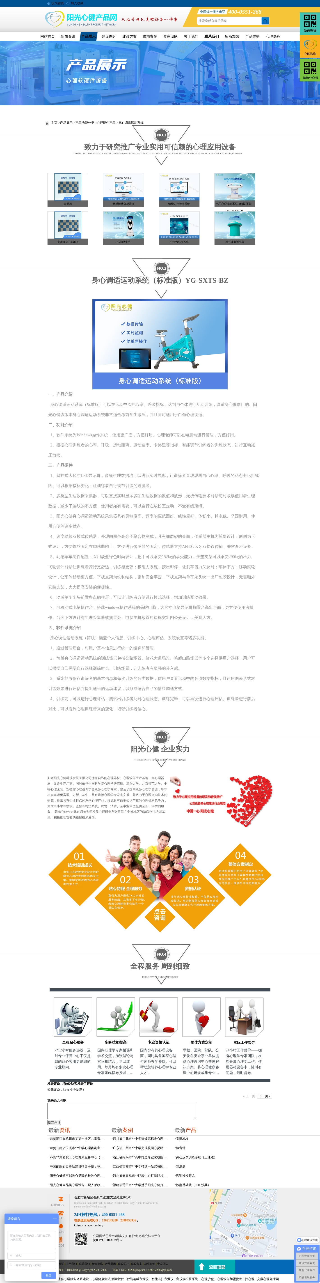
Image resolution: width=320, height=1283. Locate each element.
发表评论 (53, 1083)
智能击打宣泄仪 (162, 1279)
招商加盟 (232, 36)
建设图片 (109, 36)
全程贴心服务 (73, 1042)
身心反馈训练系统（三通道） (196, 1157)
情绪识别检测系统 (179, 203)
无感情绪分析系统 (123, 203)
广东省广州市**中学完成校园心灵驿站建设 (141, 1148)
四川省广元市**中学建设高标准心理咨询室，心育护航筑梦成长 (141, 1138)
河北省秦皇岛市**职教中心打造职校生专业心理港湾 (141, 1175)
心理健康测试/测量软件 (108, 1279)
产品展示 (88, 36)
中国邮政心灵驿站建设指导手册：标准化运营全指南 (78, 1166)
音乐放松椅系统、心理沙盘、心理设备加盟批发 (209, 1279)
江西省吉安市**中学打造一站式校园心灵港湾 (141, 1166)
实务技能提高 (116, 1042)
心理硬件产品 (106, 122)
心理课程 (273, 36)
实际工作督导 (244, 1042)
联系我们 (211, 36)
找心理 (249, 1279)
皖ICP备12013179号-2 (107, 1240)
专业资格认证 (158, 1042)
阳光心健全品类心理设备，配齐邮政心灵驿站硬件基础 (78, 1185)
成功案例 (150, 36)
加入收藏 (77, 3)
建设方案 (129, 36)
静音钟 (180, 1148)
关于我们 (191, 36)
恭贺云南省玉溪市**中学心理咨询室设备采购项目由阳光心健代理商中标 (78, 1148)
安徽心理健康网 (268, 1279)
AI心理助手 (123, 242)
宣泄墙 (68, 203)
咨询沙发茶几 (185, 1175)
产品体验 (252, 36)
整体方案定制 (201, 1042)
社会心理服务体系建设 (73, 1279)
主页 (54, 122)
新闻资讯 (68, 36)
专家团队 (170, 36)
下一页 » (265, 1096)
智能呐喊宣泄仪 (138, 1279)
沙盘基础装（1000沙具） (193, 1185)
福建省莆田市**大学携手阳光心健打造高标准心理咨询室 (141, 1185)
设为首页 (57, 3)
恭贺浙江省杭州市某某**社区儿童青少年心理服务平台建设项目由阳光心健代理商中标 (78, 1138)
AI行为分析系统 (179, 242)
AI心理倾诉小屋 (235, 242)
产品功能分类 (84, 122)
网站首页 (47, 36)
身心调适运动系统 (131, 122)
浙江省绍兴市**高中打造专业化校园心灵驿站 (141, 1157)
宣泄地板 (182, 1138)
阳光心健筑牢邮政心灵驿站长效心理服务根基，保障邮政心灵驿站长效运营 (78, 1175)
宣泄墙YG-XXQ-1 (67, 242)
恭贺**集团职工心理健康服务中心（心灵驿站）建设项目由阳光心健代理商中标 (78, 1157)
